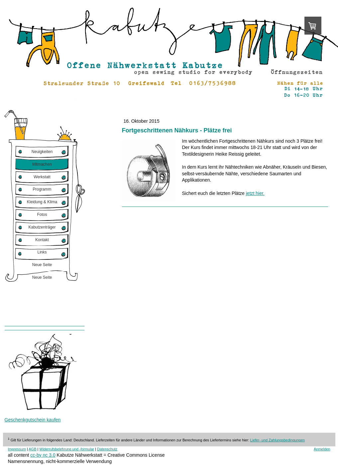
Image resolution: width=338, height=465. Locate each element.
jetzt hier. (255, 193)
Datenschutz (107, 449)
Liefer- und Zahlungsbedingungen (277, 440)
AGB (32, 449)
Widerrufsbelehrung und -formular (67, 449)
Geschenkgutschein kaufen (33, 419)
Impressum (17, 449)
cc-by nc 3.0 (42, 455)
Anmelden (322, 449)
